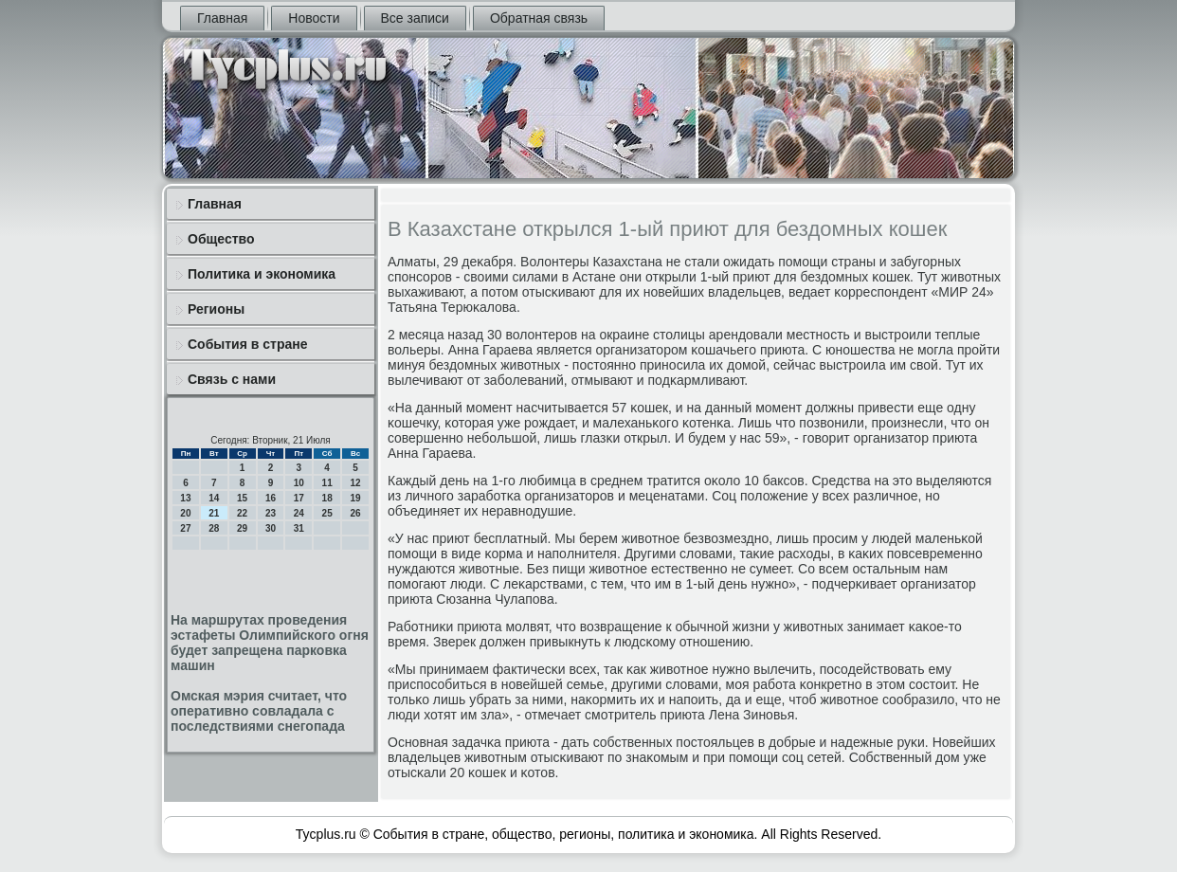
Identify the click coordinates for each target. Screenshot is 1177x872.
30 (270, 528)
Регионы (216, 309)
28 (213, 528)
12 (355, 483)
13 (185, 498)
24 (299, 513)
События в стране (248, 344)
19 (355, 498)
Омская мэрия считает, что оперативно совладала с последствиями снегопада (259, 711)
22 (242, 513)
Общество (221, 238)
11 (327, 483)
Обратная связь (539, 18)
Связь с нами (232, 379)
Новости (313, 18)
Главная (222, 18)
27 (185, 528)
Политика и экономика (261, 274)
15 (242, 498)
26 (355, 513)
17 (299, 498)
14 (213, 498)
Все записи (415, 18)
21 (213, 513)
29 (242, 528)
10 (299, 483)
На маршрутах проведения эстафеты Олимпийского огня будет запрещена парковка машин (270, 642)
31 (299, 528)
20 (185, 513)
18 (327, 498)
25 (327, 513)
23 (270, 513)
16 (270, 498)
